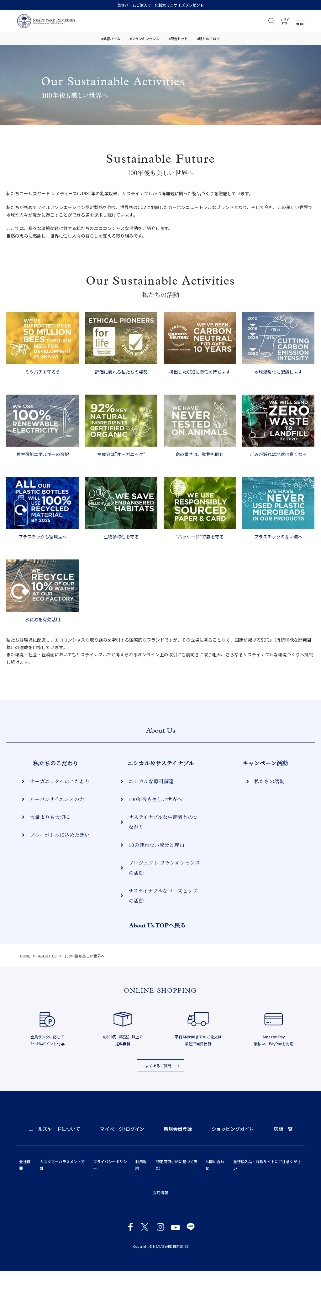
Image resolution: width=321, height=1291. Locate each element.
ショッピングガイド (233, 1149)
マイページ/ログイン (122, 1149)
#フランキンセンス (144, 38)
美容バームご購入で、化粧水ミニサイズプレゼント (160, 5)
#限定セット (178, 38)
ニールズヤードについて (54, 1149)
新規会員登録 (178, 1149)
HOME (25, 976)
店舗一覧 (283, 1149)
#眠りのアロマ (208, 38)
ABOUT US (48, 976)
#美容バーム (110, 38)
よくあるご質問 (158, 1085)
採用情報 (160, 1212)
